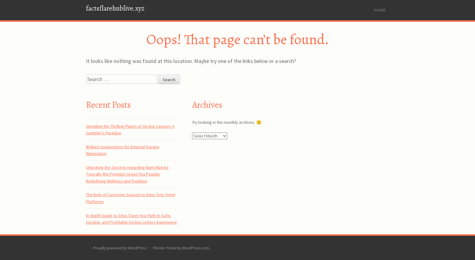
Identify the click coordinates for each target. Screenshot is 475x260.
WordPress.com (195, 248)
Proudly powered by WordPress (120, 248)
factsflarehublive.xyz (115, 8)
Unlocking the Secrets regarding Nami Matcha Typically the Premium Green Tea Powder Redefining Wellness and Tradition (127, 174)
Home (380, 10)
